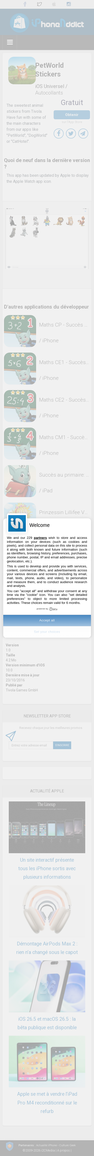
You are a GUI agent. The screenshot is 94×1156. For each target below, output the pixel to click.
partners (40, 538)
